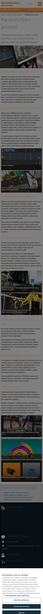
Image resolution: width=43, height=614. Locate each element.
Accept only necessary (21, 608)
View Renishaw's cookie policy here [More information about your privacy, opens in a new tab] (17, 596)
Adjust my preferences (21, 601)
